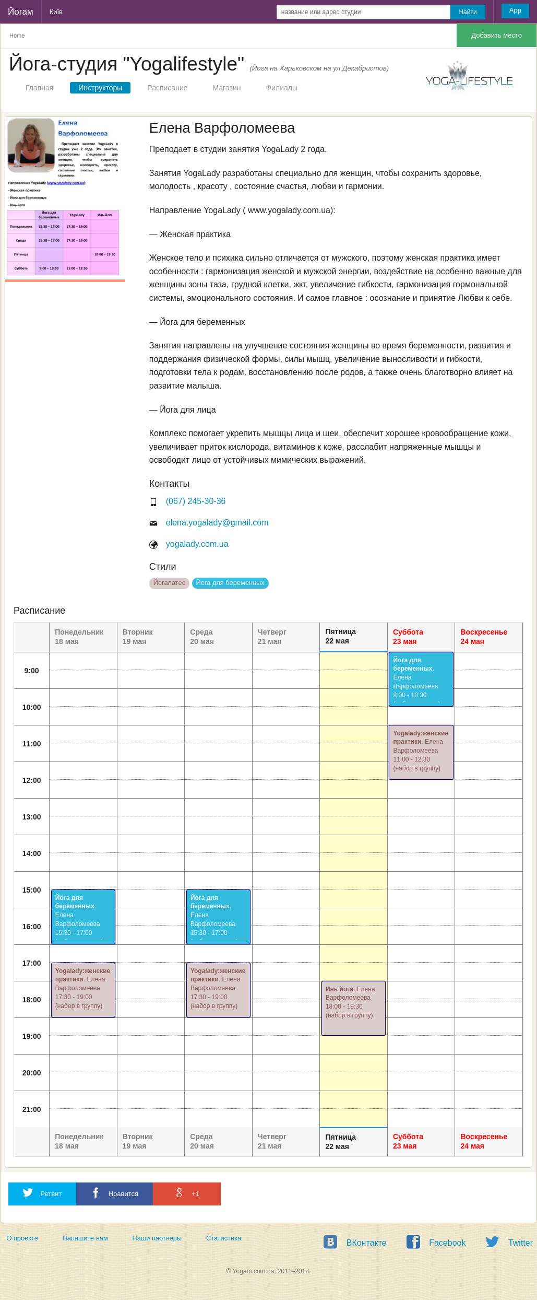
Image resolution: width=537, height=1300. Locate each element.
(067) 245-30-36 (196, 501)
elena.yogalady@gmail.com (217, 522)
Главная (39, 88)
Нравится (114, 1193)
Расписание (167, 88)
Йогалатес (169, 583)
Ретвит (42, 1193)
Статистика (223, 1238)
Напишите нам (85, 1238)
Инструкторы (100, 88)
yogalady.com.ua (197, 544)
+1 (186, 1193)
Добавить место (496, 35)
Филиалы (281, 88)
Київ (56, 12)
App (515, 10)
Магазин (227, 88)
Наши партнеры (157, 1238)
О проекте (22, 1238)
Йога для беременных (230, 583)
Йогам (20, 12)
